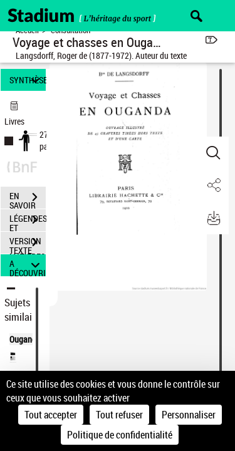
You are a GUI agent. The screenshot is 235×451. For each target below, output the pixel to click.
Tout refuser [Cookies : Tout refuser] (119, 415)
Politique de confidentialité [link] (119, 435)
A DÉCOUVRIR (27, 265)
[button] (213, 153)
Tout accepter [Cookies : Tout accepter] (50, 415)
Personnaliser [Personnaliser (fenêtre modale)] (189, 415)
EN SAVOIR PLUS (27, 199)
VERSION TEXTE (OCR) (27, 244)
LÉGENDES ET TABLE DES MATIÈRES (27, 221)
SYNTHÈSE (27, 80)
